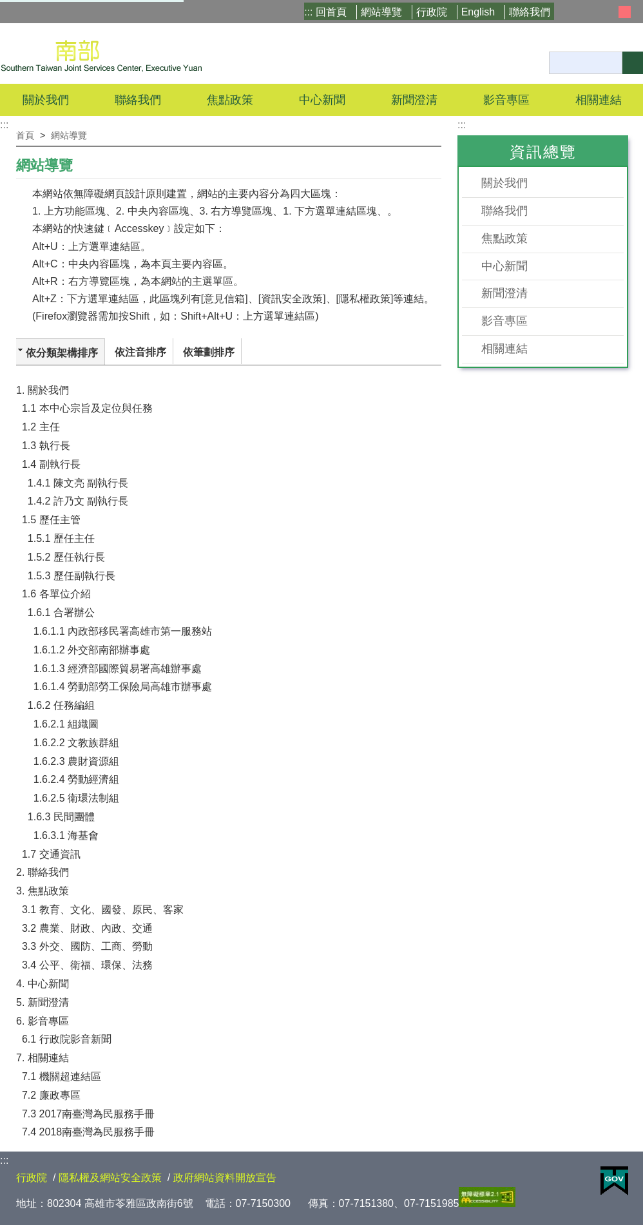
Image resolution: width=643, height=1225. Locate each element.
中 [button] (625, 12)
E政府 (614, 1180)
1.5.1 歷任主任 (61, 538)
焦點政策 (504, 238)
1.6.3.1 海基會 (66, 835)
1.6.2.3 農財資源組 (76, 761)
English (478, 11)
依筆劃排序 (209, 352)
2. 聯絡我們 (42, 872)
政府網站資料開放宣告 (224, 1177)
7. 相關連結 (42, 1057)
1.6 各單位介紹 (56, 593)
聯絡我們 (529, 11)
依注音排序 (140, 352)
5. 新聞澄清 (42, 1002)
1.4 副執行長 (51, 464)
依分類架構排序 (62, 352)
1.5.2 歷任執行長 (66, 557)
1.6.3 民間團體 (61, 816)
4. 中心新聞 (42, 983)
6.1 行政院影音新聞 (66, 1039)
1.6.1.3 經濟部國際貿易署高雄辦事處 (118, 668)
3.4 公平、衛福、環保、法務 (87, 965)
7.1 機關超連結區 (61, 1076)
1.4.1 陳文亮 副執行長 (78, 482)
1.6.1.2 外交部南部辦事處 (92, 649)
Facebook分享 (423, 162)
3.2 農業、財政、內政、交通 (87, 928)
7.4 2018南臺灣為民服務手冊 (88, 1131)
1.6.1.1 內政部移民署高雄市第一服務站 (123, 631)
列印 (439, 162)
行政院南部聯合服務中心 (101, 53)
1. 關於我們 (42, 390)
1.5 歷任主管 (51, 519)
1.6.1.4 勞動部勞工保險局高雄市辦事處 (123, 686)
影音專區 (504, 320)
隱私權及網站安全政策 (110, 1177)
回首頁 (331, 11)
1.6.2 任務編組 (61, 705)
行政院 (431, 11)
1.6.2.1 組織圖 (66, 724)
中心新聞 (322, 99)
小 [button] (609, 11)
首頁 (25, 135)
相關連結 (504, 348)
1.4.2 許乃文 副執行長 (78, 501)
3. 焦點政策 (42, 890)
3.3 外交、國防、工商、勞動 (87, 946)
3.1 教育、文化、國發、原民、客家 (103, 909)
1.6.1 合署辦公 (61, 612)
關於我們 (504, 183)
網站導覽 (381, 11)
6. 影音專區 (42, 1021)
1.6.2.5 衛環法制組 (76, 798)
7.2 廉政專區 (51, 1095)
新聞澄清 (414, 99)
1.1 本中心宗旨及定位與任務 (87, 408)
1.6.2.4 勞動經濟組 (76, 779)
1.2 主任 (41, 426)
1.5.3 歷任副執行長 (71, 575)
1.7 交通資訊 (51, 854)
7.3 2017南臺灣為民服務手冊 (88, 1113)
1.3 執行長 (46, 445)
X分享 (406, 162)
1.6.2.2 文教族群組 (76, 742)
